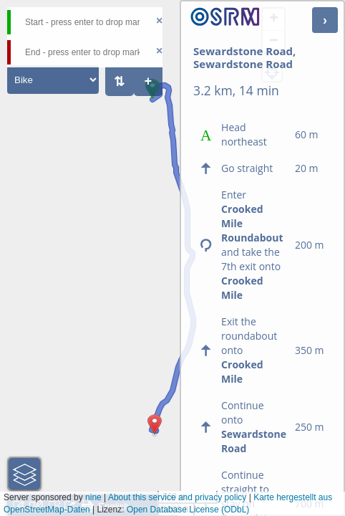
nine (93, 497)
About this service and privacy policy (177, 497)
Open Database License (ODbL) (188, 510)
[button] (152, 99)
